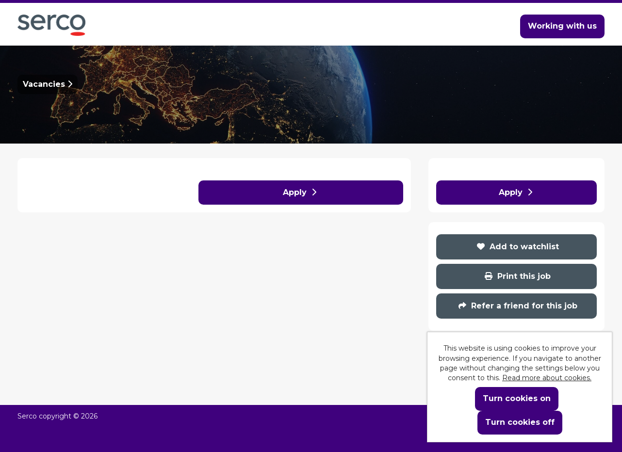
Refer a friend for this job (517, 305)
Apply (299, 192)
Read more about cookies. (546, 377)
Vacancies (47, 84)
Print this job (518, 276)
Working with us (562, 26)
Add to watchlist (518, 246)
